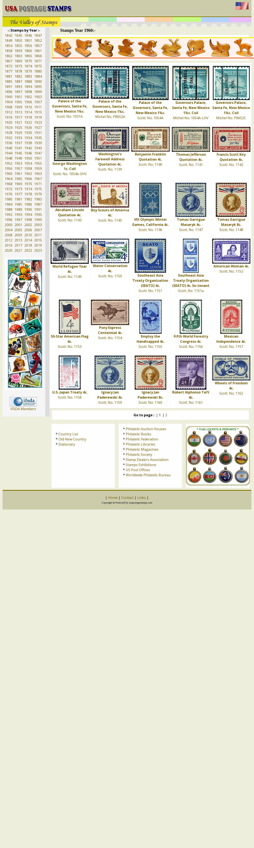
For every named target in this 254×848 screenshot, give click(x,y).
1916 (8, 117)
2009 (18, 235)
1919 (38, 117)
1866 (38, 56)
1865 (28, 56)
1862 (8, 56)
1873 (18, 66)
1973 (18, 189)
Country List (68, 434)
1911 (38, 107)
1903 (38, 96)
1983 (38, 199)
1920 (8, 122)
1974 (28, 189)
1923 (38, 122)
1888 (28, 81)
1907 (38, 102)
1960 (8, 173)
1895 (38, 86)
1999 (38, 219)
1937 (18, 143)
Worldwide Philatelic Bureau (148, 475)
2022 (28, 250)
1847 (38, 35)
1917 (18, 117)
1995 (38, 214)
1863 (18, 56)
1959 (38, 168)
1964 (8, 178)
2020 (8, 250)
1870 (28, 61)
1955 (38, 163)
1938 (28, 143)
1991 (38, 209)
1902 (28, 96)
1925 (18, 127)
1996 (8, 219)
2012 (8, 240)
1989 (18, 209)
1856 (28, 45)
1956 (8, 168)
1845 (18, 35)
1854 (8, 45)
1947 (38, 153)
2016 (8, 245)
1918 (28, 117)
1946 (28, 153)
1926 (28, 127)
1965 (18, 178)
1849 (8, 40)
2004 (8, 230)
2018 (28, 245)
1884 (38, 76)
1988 (8, 209)
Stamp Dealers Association (147, 459)
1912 (8, 112)
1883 (28, 76)
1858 (8, 50)
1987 (38, 204)
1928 (8, 132)
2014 (28, 240)
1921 (18, 122)
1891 (8, 86)
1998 (28, 219)
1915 (38, 112)
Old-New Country (72, 439)
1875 (38, 66)
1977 (18, 194)
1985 (18, 204)
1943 (38, 148)
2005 (18, 230)
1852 (38, 40)
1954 (28, 163)
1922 (28, 122)
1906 (28, 102)
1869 (18, 61)
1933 (18, 137)
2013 (18, 240)
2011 (38, 235)
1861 (38, 50)
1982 (28, 199)
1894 (28, 86)
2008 (8, 235)
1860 (28, 50)
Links (141, 497)
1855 (18, 45)
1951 (38, 158)
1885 (8, 81)
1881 (8, 76)
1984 (8, 204)
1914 (28, 112)
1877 (8, 71)
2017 (18, 245)
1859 (18, 50)
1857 (38, 45)
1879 (28, 71)
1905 (18, 102)
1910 (28, 107)
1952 (8, 163)
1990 (28, 209)
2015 (38, 240)
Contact (127, 497)
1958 (28, 168)
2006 (28, 230)
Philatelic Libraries (140, 444)
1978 (28, 194)
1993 (18, 214)
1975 (38, 189)
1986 (28, 204)
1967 (38, 178)
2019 (38, 245)
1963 (38, 173)
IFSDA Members (23, 409)
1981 (18, 199)
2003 (38, 224)
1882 (18, 76)
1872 (8, 66)
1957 (18, 168)
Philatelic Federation (142, 439)
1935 (38, 137)
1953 (18, 163)
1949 (18, 158)
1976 (8, 194)
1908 (8, 107)
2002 (28, 224)
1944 (8, 153)
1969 (18, 184)
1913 (18, 112)
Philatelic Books (138, 434)
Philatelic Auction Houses (146, 429)
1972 (8, 189)
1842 (8, 35)
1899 (38, 91)
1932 (8, 137)
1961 (18, 173)
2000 (8, 224)
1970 (28, 184)
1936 (8, 143)
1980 (8, 199)
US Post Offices (138, 470)
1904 (8, 102)
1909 (18, 107)
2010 (28, 235)
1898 (28, 91)
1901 (18, 96)
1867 (8, 61)
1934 (28, 137)
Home (113, 497)
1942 (28, 148)
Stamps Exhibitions (141, 464)
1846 (28, 35)
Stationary (66, 444)
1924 (8, 127)
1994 (28, 214)
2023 (38, 250)
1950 (28, 158)
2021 (18, 250)
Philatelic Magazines (142, 449)
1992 (8, 214)
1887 (18, 81)
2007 (38, 230)
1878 (18, 71)
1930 (28, 132)
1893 (18, 86)
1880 (38, 71)
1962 (28, 173)
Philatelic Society (139, 454)
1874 (28, 66)
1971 (38, 184)
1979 (38, 194)
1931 (38, 132)
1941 (18, 148)
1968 (8, 184)
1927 (38, 127)
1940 (8, 148)
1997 (18, 219)
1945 (18, 153)
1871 (38, 61)
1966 (28, 178)
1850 (18, 40)
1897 (18, 91)
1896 (8, 91)
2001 (18, 224)
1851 (28, 40)
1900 (8, 96)
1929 (18, 132)
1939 (38, 143)
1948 (8, 158)
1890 (38, 81)
